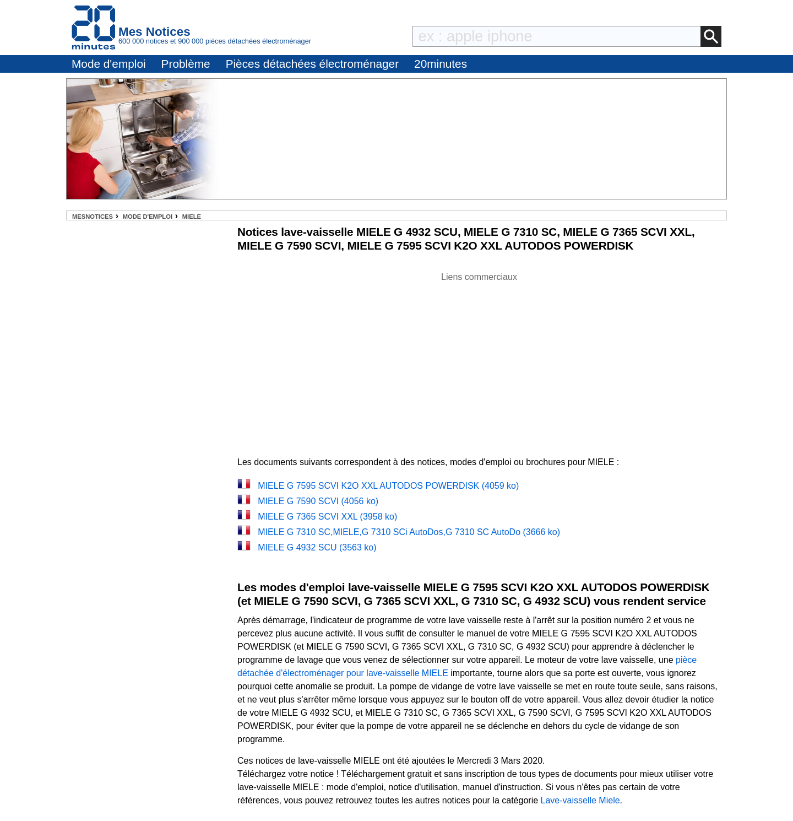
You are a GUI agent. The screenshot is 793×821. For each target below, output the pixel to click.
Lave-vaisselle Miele (580, 800)
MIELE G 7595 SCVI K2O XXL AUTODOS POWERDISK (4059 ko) (388, 485)
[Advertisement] (479, 361)
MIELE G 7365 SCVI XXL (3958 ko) (327, 516)
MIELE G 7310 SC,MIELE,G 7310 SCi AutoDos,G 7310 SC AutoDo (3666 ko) (409, 532)
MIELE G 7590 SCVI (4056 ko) (318, 501)
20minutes (440, 63)
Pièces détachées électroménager (312, 63)
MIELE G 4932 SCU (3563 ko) (317, 547)
